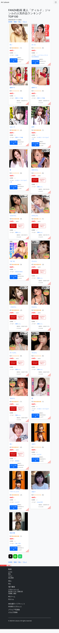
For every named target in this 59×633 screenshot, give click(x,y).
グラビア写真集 (13, 612)
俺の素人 (17, 461)
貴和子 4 (12, 87)
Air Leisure (5, 2)
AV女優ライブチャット (15, 606)
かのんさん (35, 215)
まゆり (34, 444)
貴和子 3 (34, 87)
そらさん (34, 352)
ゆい (11, 444)
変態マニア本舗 (19, 98)
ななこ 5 (12, 127)
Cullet (16, 55)
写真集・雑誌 (12, 593)
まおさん (12, 398)
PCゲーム (11, 599)
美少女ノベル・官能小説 (15, 591)
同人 (9, 583)
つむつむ (12, 261)
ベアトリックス (14, 492)
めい (11, 45)
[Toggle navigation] (55, 2)
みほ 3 (33, 492)
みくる (34, 45)
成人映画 (11, 578)
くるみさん (13, 307)
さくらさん (13, 352)
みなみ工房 (40, 502)
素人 (9, 574)
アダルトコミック (13, 589)
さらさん (34, 261)
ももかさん (13, 215)
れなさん (34, 307)
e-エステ (39, 454)
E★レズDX (18, 543)
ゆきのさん (35, 170)
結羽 (33, 127)
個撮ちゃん (40, 186)
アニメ (10, 576)
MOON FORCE (19, 271)
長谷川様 (12, 533)
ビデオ (10, 572)
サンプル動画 (13, 60)
